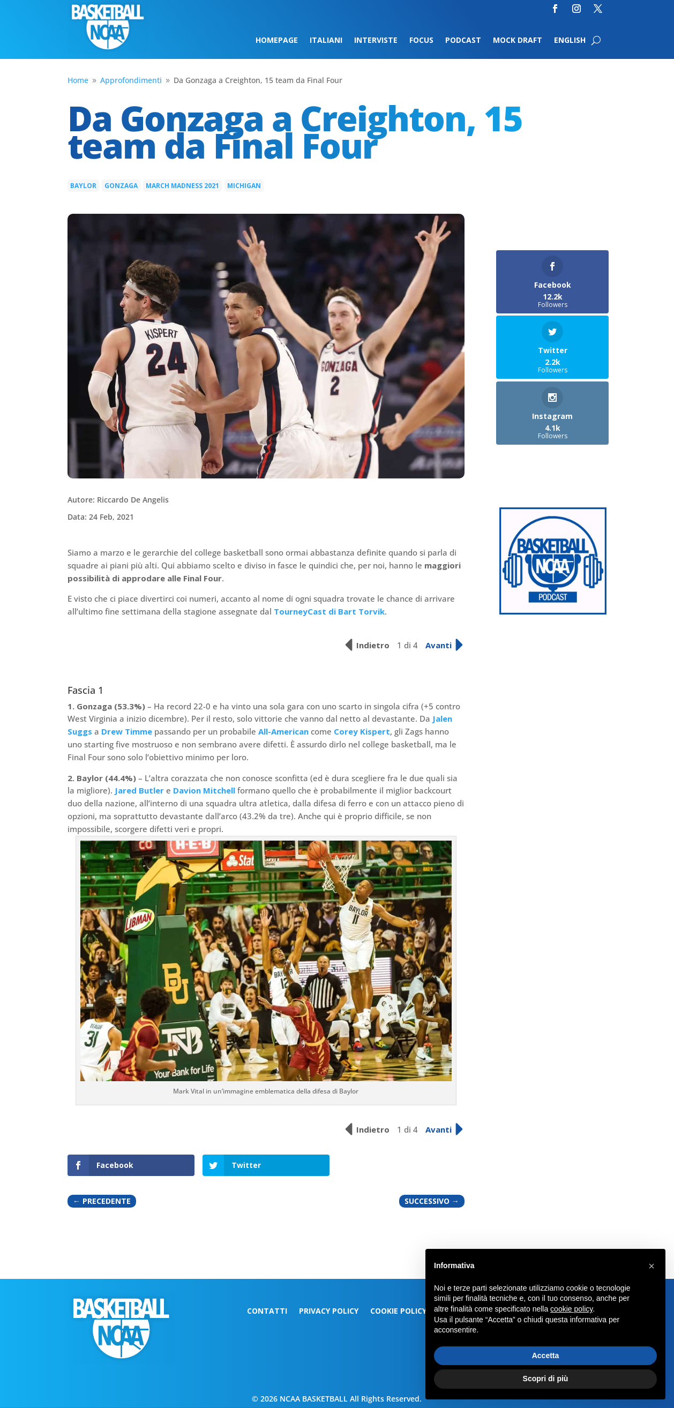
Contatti (267, 1311)
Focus (421, 40)
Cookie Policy (398, 1311)
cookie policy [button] (571, 1309)
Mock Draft (517, 40)
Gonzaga (121, 185)
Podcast (463, 40)
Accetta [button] (545, 1355)
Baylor (83, 185)
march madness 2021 (182, 185)
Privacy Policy (328, 1311)
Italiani (326, 40)
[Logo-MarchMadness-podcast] (552, 611)
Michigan (244, 185)
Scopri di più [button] (545, 1378)
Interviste (376, 40)
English (570, 40)
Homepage (277, 40)
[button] (651, 1266)
